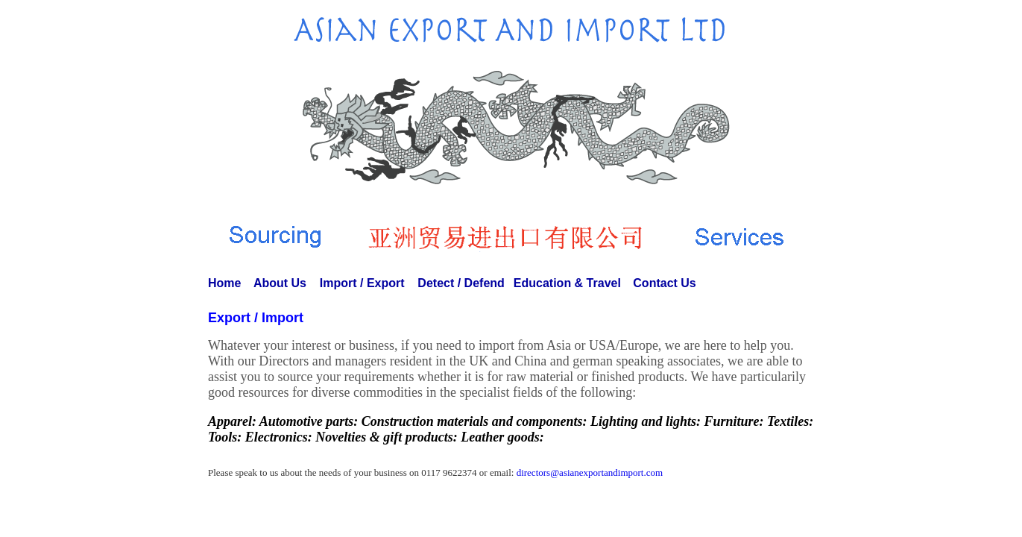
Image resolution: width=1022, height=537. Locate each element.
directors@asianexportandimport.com (590, 472)
